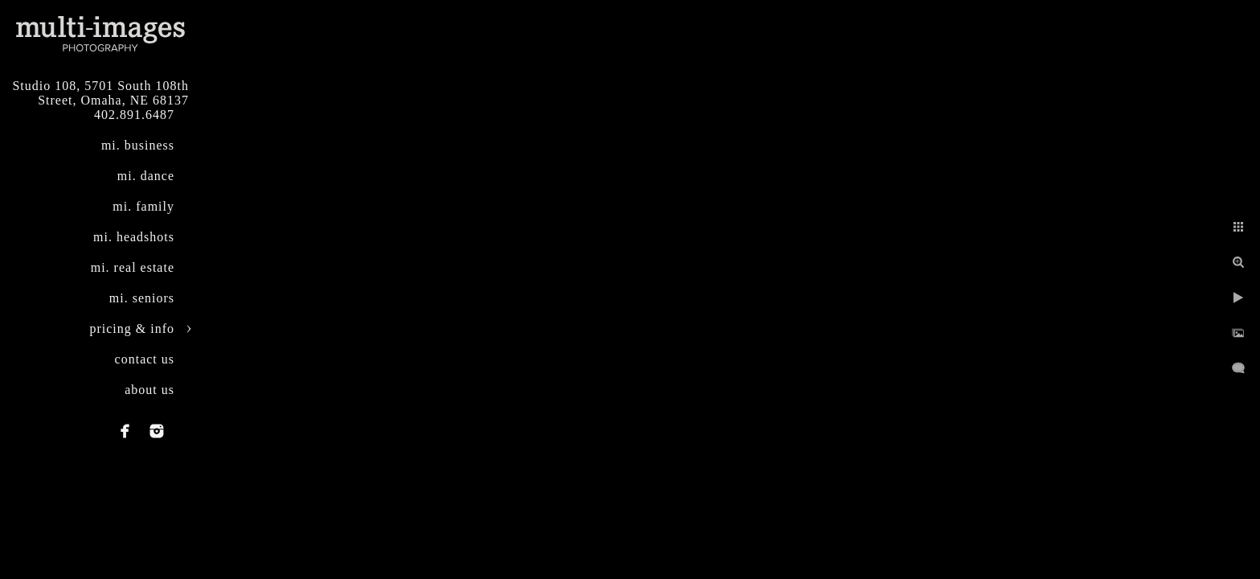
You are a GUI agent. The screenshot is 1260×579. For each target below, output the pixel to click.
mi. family (143, 206)
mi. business (137, 145)
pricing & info (131, 328)
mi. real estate (132, 267)
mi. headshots (133, 237)
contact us (144, 359)
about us (149, 389)
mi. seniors (141, 298)
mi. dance (145, 176)
